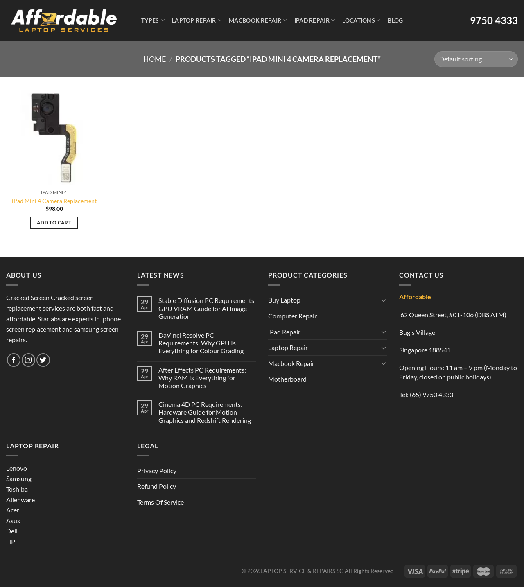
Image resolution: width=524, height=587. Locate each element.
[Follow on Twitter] (43, 360)
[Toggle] (383, 300)
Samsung (19, 478)
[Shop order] (476, 59)
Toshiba (17, 489)
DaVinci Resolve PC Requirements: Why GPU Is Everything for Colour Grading (201, 342)
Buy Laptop (284, 300)
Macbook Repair (258, 20)
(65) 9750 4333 (431, 394)
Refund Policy (156, 486)
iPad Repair (314, 20)
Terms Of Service (160, 502)
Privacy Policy (156, 470)
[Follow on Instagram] (28, 360)
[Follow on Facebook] (13, 360)
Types (153, 20)
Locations (361, 20)
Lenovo (16, 468)
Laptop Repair (196, 20)
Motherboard (287, 379)
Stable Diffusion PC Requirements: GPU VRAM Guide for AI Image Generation (207, 308)
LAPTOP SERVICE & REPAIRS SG (301, 570)
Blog (395, 20)
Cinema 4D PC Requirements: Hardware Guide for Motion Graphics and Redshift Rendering (204, 412)
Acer (12, 510)
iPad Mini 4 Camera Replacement (54, 200)
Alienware (20, 499)
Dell (12, 531)
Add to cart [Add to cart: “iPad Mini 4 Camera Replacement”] (54, 222)
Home (154, 58)
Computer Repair (292, 316)
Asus (13, 520)
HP (10, 541)
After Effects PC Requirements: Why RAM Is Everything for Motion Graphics (202, 377)
